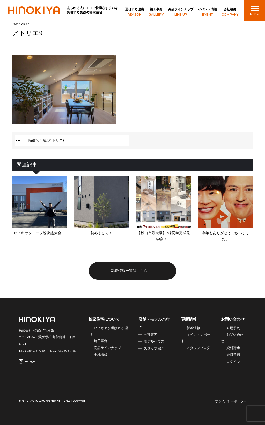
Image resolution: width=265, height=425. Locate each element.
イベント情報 (207, 12)
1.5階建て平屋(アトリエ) (44, 140)
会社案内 (151, 334)
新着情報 (193, 328)
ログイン (233, 362)
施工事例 (156, 12)
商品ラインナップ (180, 12)
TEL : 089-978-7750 (32, 350)
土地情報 (101, 355)
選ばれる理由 (134, 12)
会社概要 (230, 12)
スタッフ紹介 (154, 348)
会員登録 (233, 355)
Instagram (29, 361)
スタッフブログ (198, 348)
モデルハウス (154, 341)
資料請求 (233, 348)
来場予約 (233, 328)
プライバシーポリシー (230, 401)
